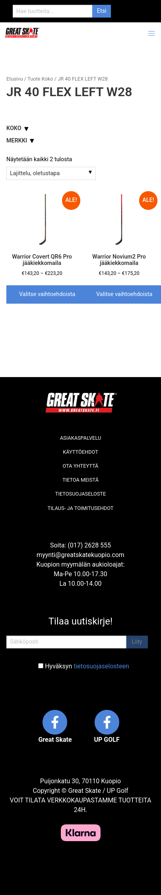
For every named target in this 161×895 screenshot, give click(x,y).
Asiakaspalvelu (80, 438)
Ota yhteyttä (81, 466)
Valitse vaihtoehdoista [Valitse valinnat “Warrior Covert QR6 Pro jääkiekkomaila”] (47, 294)
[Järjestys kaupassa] (51, 173)
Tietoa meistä (80, 480)
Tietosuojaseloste (80, 494)
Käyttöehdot (80, 452)
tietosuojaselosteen (101, 666)
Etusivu (14, 79)
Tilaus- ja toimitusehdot (81, 508)
